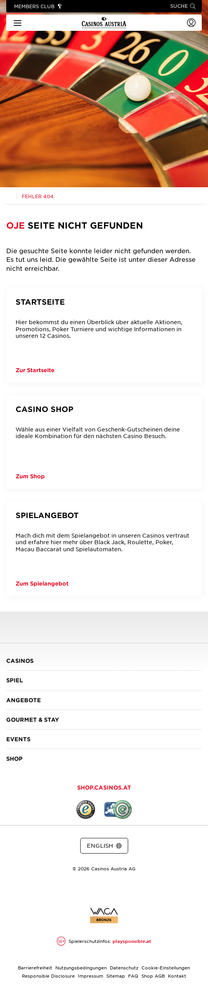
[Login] (191, 22)
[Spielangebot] (104, 548)
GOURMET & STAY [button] (104, 719)
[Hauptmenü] (17, 22)
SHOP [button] (104, 758)
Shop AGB (153, 975)
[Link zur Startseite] (104, 22)
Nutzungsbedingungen (81, 967)
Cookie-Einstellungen (165, 967)
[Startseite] (104, 335)
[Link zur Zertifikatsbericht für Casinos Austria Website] (104, 915)
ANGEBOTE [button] (104, 700)
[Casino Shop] (104, 442)
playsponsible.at (132, 941)
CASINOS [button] (104, 660)
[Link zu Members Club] (38, 6)
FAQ (133, 975)
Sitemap (115, 975)
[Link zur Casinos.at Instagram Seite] (104, 889)
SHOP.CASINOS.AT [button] (104, 787)
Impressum (90, 975)
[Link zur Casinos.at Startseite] (9, 195)
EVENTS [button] (104, 739)
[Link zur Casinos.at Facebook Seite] (90, 889)
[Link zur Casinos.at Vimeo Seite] (118, 889)
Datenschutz (124, 967)
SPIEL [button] (104, 680)
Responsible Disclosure (48, 975)
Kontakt (177, 975)
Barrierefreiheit (35, 967)
